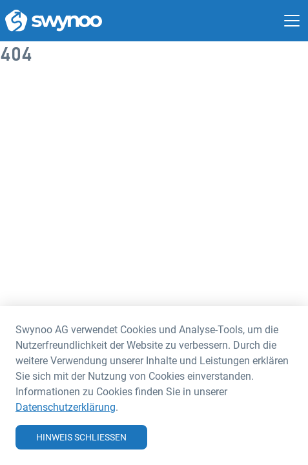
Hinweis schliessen (81, 437)
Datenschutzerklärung (65, 406)
